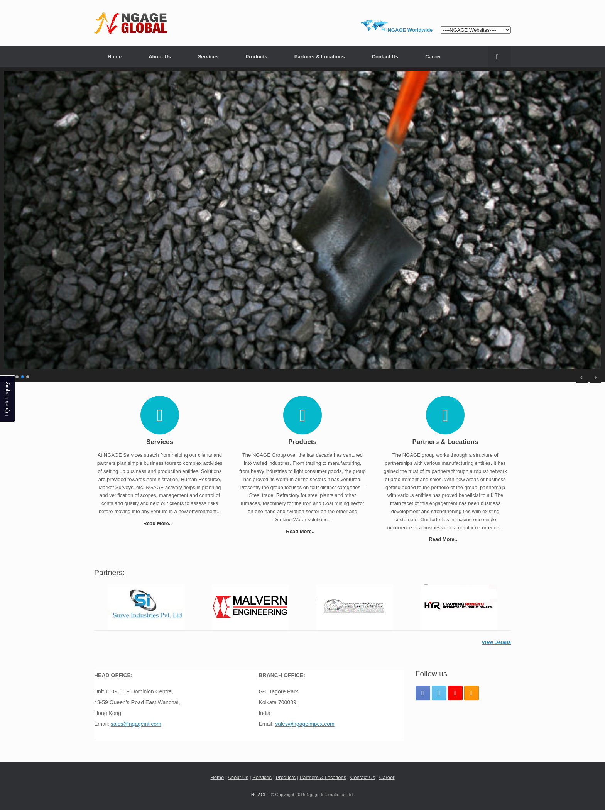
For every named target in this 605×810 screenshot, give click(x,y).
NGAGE (259, 794)
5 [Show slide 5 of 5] (28, 375)
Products (256, 56)
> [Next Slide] (595, 377)
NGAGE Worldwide (410, 30)
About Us (160, 56)
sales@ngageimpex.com (305, 724)
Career (433, 56)
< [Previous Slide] (582, 377)
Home (115, 56)
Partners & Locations (319, 56)
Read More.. (159, 523)
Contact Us (385, 56)
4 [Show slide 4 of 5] (23, 375)
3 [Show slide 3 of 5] (17, 375)
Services (208, 56)
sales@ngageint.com (136, 724)
